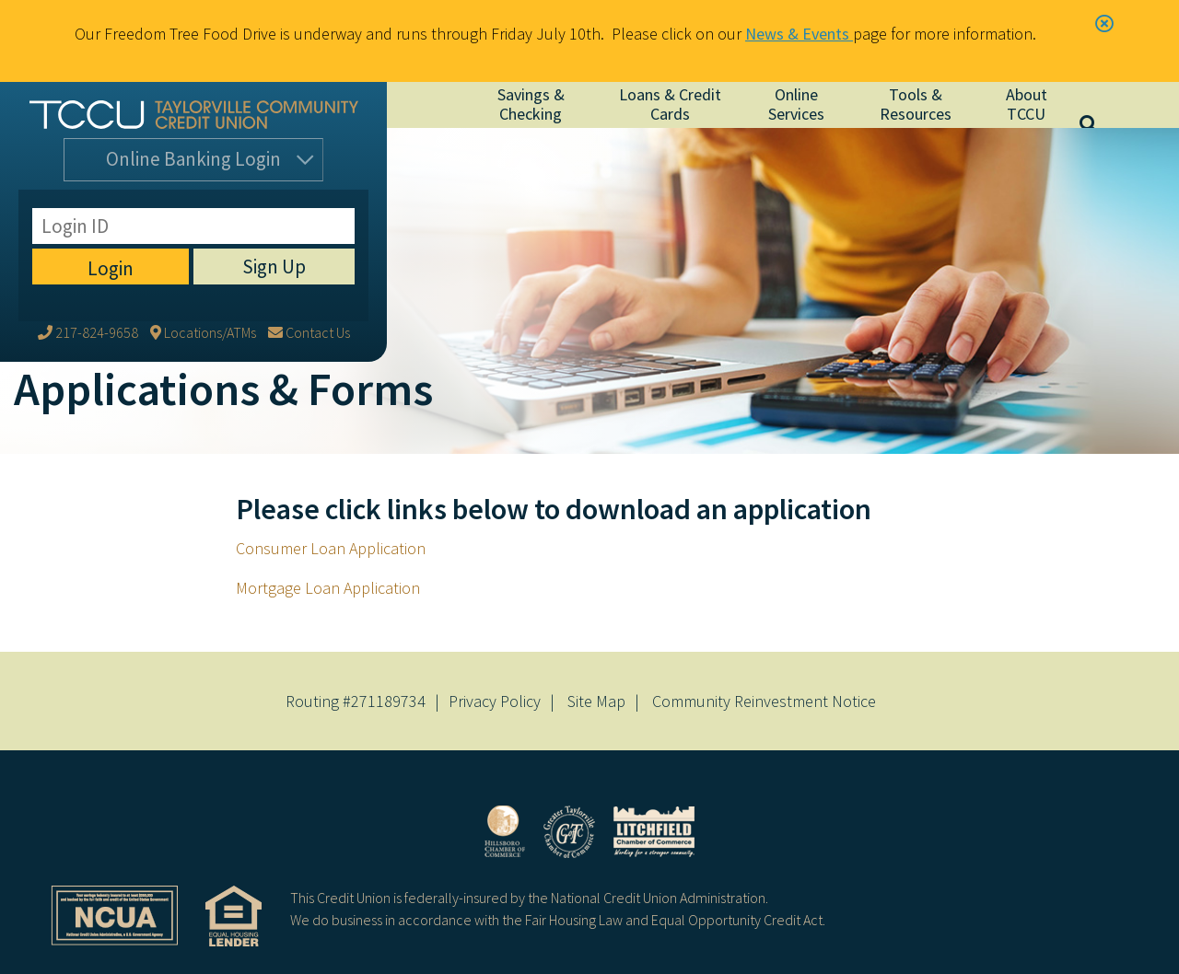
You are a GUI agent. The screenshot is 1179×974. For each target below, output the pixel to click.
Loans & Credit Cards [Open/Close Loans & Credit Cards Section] (670, 104)
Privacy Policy (495, 701)
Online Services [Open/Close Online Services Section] (796, 104)
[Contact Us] (309, 209)
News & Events (799, 33)
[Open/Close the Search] (1105, 105)
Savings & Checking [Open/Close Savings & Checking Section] (531, 104)
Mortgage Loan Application (328, 587)
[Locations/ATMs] (203, 209)
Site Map (596, 701)
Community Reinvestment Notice (764, 701)
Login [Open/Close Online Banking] (193, 163)
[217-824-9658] (88, 209)
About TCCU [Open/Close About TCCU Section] (1026, 104)
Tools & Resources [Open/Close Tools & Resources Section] (915, 104)
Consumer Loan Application (331, 548)
